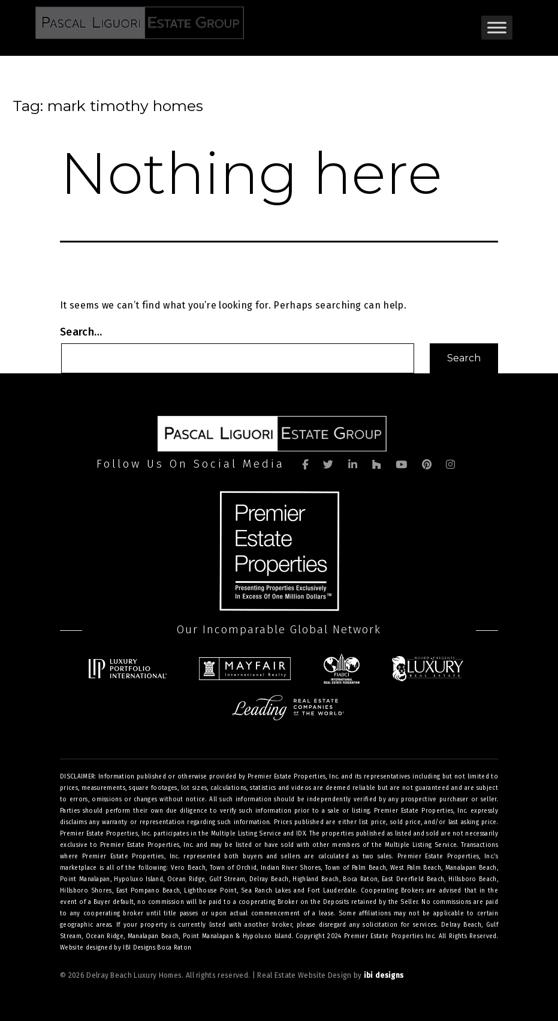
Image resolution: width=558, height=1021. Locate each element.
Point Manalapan (208, 936)
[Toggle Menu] (496, 27)
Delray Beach (461, 925)
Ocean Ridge (105, 936)
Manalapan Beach (153, 936)
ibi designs (384, 975)
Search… (81, 332)
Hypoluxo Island (267, 936)
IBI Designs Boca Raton (157, 947)
